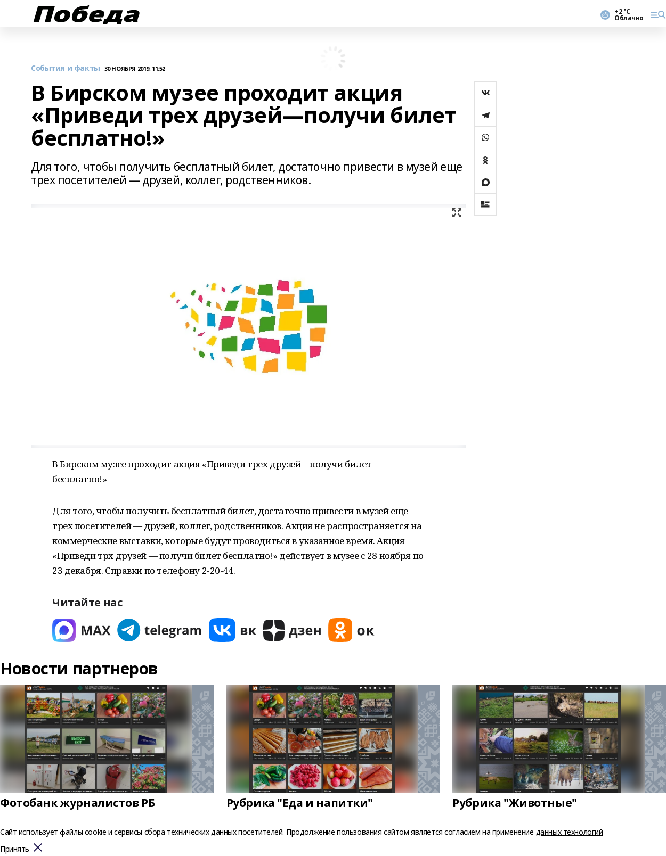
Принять (14, 849)
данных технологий (569, 832)
